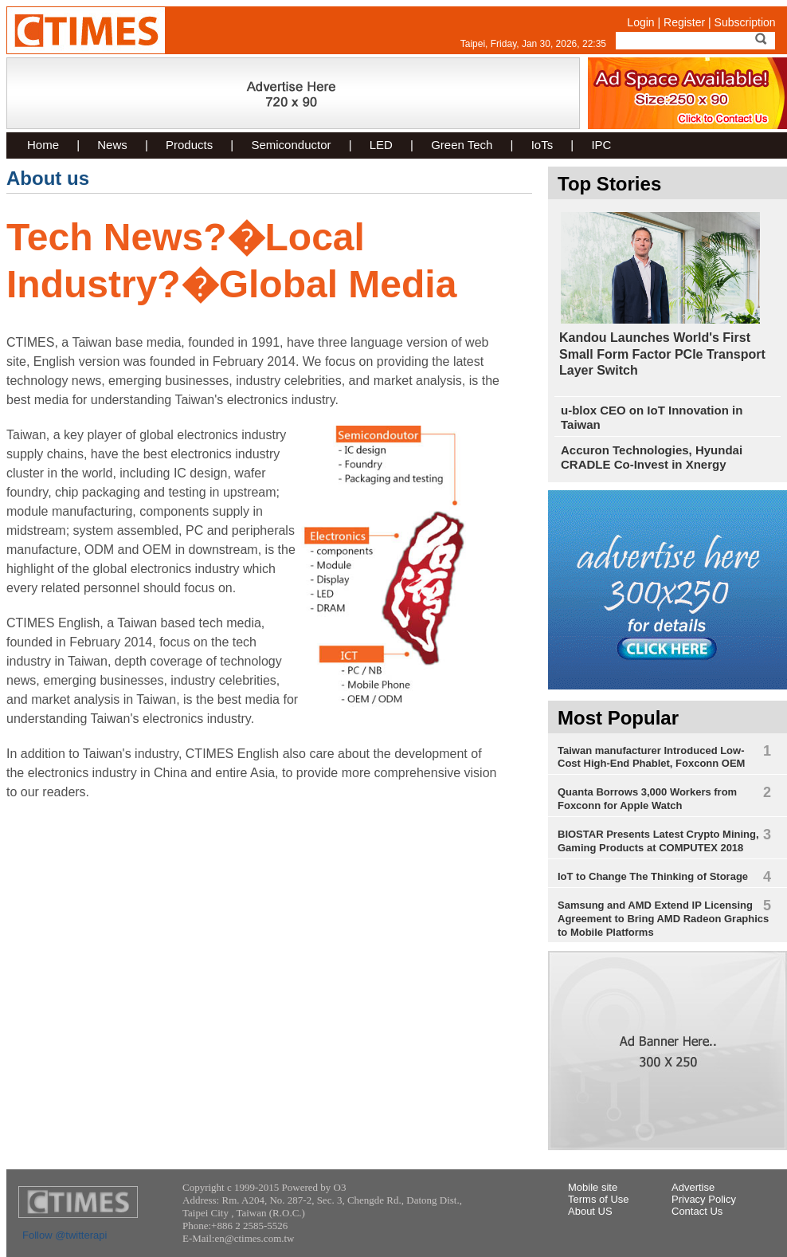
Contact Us (696, 1211)
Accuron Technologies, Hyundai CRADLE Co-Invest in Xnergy (651, 457)
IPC (601, 144)
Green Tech (461, 144)
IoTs (542, 144)
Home (43, 144)
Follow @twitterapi (64, 1235)
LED (381, 144)
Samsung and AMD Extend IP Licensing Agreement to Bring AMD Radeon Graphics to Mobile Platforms (663, 918)
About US (590, 1211)
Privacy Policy (703, 1199)
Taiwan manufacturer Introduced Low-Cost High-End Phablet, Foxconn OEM (651, 757)
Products (189, 144)
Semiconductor (291, 144)
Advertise (693, 1187)
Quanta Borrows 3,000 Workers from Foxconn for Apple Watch (647, 798)
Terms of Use (598, 1199)
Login (640, 22)
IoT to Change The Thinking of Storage (653, 876)
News (112, 144)
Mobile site (592, 1187)
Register (684, 22)
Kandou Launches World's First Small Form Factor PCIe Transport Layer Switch (662, 354)
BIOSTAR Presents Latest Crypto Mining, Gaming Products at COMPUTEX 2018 (658, 841)
